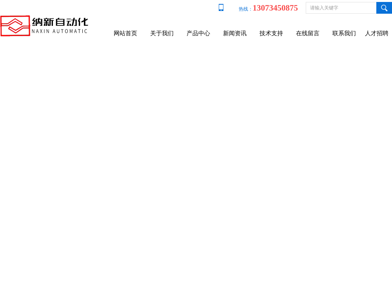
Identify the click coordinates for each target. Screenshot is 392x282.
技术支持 (271, 33)
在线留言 (307, 33)
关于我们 (162, 33)
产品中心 (198, 33)
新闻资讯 (235, 33)
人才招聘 (376, 33)
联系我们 (344, 33)
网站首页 (125, 33)
